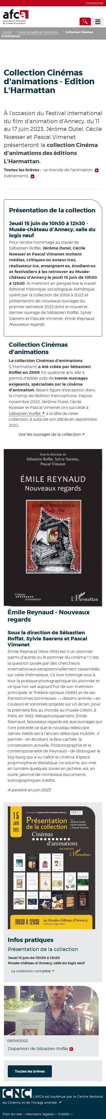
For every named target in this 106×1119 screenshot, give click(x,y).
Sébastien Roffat (25, 413)
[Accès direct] (85, 21)
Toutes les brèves (30, 1071)
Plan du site (12, 1114)
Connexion (94, 3)
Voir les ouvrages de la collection (49, 434)
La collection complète (31, 971)
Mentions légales (40, 1114)
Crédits (63, 1114)
